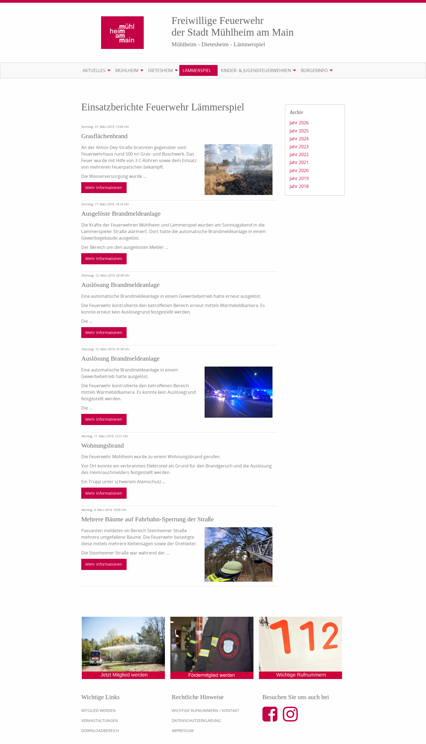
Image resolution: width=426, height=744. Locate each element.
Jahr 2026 (299, 123)
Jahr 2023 (299, 147)
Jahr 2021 (299, 162)
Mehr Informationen (103, 187)
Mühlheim (126, 70)
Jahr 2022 (299, 154)
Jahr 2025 (299, 131)
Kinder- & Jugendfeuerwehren (256, 70)
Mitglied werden (98, 710)
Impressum (183, 730)
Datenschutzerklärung (196, 720)
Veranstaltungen (99, 720)
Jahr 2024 (299, 139)
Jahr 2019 (299, 178)
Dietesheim (160, 70)
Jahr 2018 (299, 186)
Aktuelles (94, 70)
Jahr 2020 (299, 170)
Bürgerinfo (314, 70)
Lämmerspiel (197, 70)
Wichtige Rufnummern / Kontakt (205, 710)
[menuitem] (95, 70)
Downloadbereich (100, 730)
